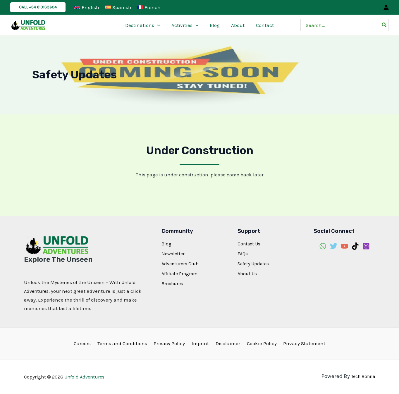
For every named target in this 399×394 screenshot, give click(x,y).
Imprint (200, 343)
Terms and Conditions (125, 343)
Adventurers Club (180, 263)
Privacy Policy (171, 343)
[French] (149, 7)
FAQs (243, 254)
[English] (86, 7)
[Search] (384, 25)
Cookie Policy (258, 343)
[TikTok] (355, 246)
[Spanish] (118, 7)
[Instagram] (366, 246)
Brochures (172, 283)
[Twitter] (333, 246)
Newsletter (173, 254)
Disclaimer (226, 343)
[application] (160, 25)
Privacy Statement (299, 343)
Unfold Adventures (85, 376)
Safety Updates (253, 263)
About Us (247, 273)
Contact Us (249, 244)
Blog (166, 244)
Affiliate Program (179, 273)
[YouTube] (344, 246)
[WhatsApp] (322, 246)
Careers (87, 343)
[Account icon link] (386, 7)
